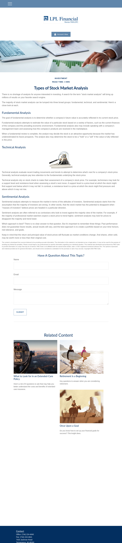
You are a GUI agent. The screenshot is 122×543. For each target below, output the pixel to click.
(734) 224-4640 (28, 534)
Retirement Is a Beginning (73, 376)
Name (16, 259)
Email (16, 274)
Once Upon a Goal (69, 425)
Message (18, 289)
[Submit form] (20, 312)
